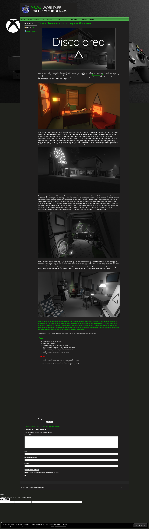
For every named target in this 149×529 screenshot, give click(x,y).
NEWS (30, 18)
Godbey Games (36, 426)
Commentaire (28, 435)
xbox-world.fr (29, 489)
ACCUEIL (23, 19)
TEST (42, 19)
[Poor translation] (7, 501)
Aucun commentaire (31, 31)
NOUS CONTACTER (75, 19)
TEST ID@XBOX (50, 19)
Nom (26, 453)
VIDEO (58, 19)
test (47, 426)
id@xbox (43, 426)
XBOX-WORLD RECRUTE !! (88, 19)
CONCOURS (65, 19)
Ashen (33, 27)
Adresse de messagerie (31, 459)
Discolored (29, 426)
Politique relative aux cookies (58, 526)
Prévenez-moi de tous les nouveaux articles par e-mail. (41, 478)
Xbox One (51, 426)
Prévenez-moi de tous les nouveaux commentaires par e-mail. (42, 474)
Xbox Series (57, 426)
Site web (27, 465)
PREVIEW (36, 19)
